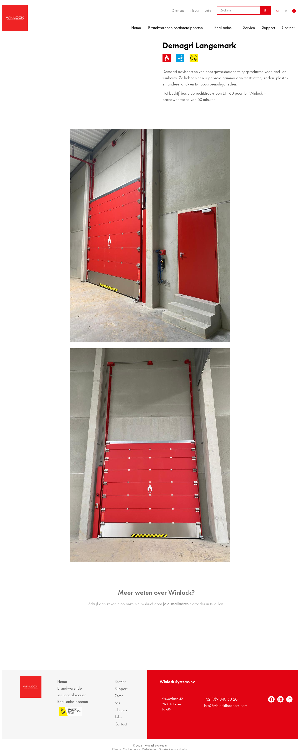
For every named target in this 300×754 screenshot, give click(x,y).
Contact (288, 27)
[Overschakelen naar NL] (278, 11)
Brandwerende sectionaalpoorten (177, 27)
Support (268, 27)
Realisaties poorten (72, 701)
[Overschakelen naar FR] (285, 11)
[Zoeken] (265, 10)
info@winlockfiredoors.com (225, 705)
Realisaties (225, 27)
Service (249, 27)
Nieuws (195, 10)
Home (136, 27)
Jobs (208, 10)
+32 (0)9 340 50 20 (221, 699)
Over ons (178, 10)
